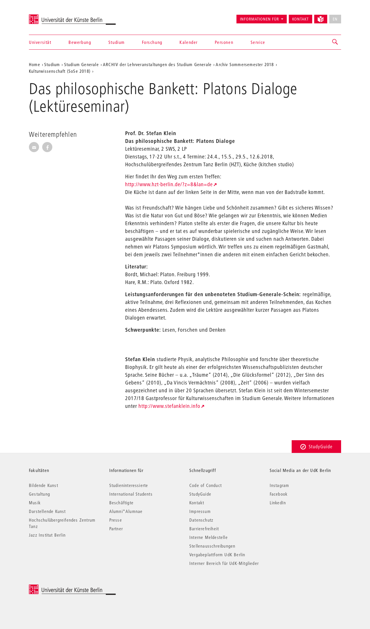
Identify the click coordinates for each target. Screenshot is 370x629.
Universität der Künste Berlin (51, 16)
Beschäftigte (121, 502)
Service (258, 42)
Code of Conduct (205, 485)
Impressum (200, 511)
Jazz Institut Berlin (47, 535)
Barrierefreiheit (204, 528)
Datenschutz (201, 520)
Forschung (152, 42)
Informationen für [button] (259, 19)
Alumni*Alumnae (126, 511)
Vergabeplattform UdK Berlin (217, 554)
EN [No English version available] (335, 19)
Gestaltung (39, 494)
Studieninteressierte (128, 485)
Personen (224, 42)
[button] (335, 42)
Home (34, 64)
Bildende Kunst (43, 485)
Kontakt (300, 19)
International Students (131, 494)
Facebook (279, 494)
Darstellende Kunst (47, 511)
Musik (35, 502)
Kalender (189, 42)
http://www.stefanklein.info (169, 406)
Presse (115, 520)
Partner (116, 528)
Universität (40, 42)
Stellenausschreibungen (212, 546)
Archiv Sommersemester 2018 (245, 64)
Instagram (279, 485)
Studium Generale (81, 64)
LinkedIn (278, 502)
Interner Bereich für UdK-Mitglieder (224, 563)
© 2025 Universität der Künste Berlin (59, 587)
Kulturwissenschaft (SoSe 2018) (59, 71)
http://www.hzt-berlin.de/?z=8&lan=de (169, 184)
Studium (116, 42)
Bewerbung (80, 42)
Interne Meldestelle (208, 537)
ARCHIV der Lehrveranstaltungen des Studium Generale (157, 64)
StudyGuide (316, 446)
